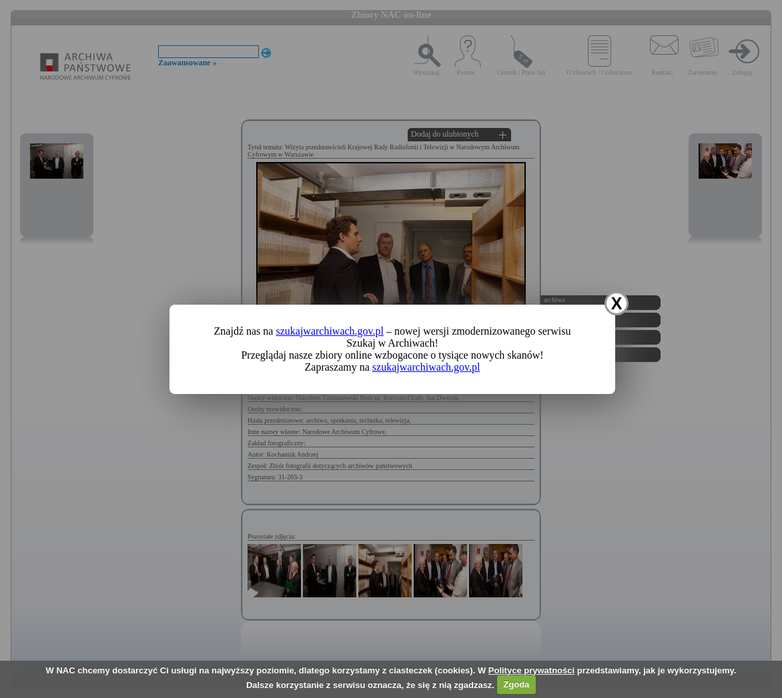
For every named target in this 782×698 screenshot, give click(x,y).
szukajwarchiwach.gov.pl (330, 331)
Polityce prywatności (531, 670)
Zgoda (516, 684)
